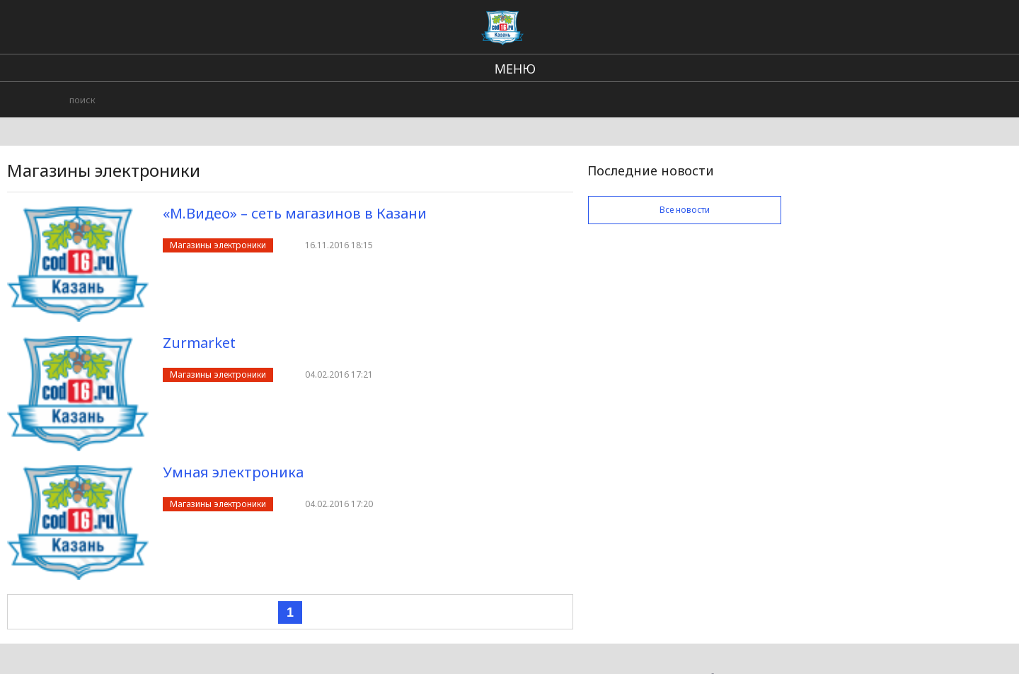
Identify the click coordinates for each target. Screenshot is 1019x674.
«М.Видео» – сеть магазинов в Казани (295, 213)
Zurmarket (199, 342)
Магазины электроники (218, 245)
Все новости (684, 209)
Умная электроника (233, 472)
